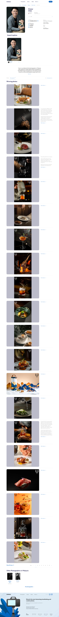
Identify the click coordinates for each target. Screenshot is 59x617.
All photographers (29, 587)
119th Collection (43, 494)
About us (36, 1)
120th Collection (43, 436)
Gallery (33, 1)
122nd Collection (43, 301)
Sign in (50, 1)
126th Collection (43, 85)
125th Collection (43, 133)
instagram (32, 24)
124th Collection (43, 181)
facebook (31, 25)
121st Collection (43, 374)
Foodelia (9, 1)
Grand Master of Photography (47, 21)
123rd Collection (43, 229)
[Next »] (51, 565)
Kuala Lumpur (33, 5)
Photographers (23, 1)
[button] (50, 78)
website (31, 27)
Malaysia (29, 5)
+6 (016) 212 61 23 (33, 21)
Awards (28, 1)
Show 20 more (10, 565)
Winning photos (12, 78)
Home (20, 5)
